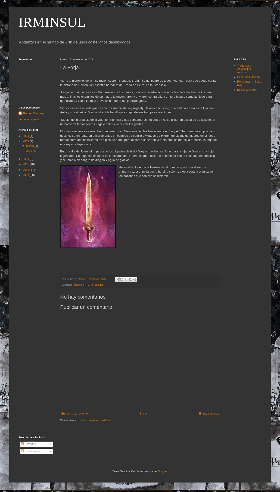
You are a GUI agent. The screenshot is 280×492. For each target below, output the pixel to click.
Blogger (162, 471)
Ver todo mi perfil (29, 119)
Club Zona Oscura (248, 77)
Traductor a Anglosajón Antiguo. (244, 69)
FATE (86, 284)
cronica (78, 284)
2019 (26, 141)
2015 (26, 164)
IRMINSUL (52, 22)
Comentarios (30, 451)
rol (92, 284)
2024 (26, 136)
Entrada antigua (209, 413)
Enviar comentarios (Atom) (94, 420)
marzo (30, 146)
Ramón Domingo (34, 113)
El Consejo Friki (247, 89)
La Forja (30, 150)
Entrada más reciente (74, 413)
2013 (26, 175)
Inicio (143, 413)
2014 (26, 169)
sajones (99, 284)
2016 (26, 159)
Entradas (28, 444)
